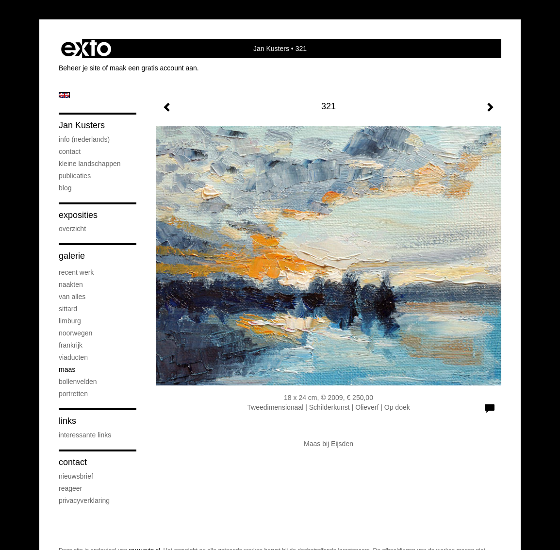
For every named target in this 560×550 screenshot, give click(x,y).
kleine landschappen (90, 163)
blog (65, 188)
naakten (71, 284)
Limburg (70, 321)
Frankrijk (70, 345)
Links (67, 421)
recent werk (76, 272)
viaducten (73, 357)
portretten (73, 394)
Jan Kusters (271, 48)
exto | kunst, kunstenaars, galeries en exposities (86, 48)
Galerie (72, 256)
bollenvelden (78, 381)
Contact (73, 462)
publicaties (75, 176)
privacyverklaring (84, 500)
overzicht (72, 229)
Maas (67, 369)
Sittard (68, 309)
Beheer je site (79, 68)
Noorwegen (75, 333)
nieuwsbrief (76, 476)
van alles (72, 296)
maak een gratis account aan (153, 68)
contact (70, 151)
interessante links (85, 435)
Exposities (78, 215)
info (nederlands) (84, 139)
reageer (70, 488)
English (64, 95)
